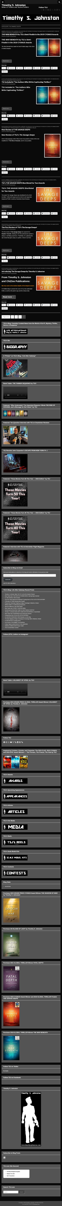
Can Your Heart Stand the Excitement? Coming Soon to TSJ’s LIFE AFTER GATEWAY (25, 599)
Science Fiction (10, 31)
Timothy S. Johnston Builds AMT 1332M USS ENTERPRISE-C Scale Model (22, 611)
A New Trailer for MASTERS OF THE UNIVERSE (16, 624)
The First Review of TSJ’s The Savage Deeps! (19, 227)
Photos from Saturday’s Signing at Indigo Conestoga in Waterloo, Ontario (22, 603)
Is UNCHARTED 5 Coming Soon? (13, 620)
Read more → (6, 61)
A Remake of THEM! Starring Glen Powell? (15, 601)
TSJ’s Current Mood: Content (11, 627)
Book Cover (8, 268)
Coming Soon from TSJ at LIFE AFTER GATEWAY (16, 615)
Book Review (8, 78)
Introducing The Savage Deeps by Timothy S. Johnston (23, 271)
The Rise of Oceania (32, 31)
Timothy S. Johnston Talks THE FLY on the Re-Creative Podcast (20, 594)
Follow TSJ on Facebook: (12, 1077)
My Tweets (5, 1070)
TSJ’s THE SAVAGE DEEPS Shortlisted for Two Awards (23, 183)
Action (3, 78)
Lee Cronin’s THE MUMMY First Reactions (15, 622)
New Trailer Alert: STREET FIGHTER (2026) (15, 608)
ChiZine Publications (13, 224)
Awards (3, 31)
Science (10, 126)
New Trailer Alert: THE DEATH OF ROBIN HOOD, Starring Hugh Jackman (22, 596)
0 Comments (13, 36)
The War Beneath (50, 31)
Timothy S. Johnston (14, 5)
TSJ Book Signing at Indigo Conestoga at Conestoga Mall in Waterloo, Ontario (23, 618)
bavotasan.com (36, 1204)
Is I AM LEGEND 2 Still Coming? (12, 597)
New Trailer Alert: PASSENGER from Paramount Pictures (18, 613)
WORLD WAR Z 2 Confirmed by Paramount (15, 604)
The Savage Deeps (41, 31)
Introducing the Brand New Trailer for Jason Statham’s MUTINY (19, 610)
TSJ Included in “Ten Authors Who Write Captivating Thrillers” (26, 82)
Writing (19, 80)
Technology (20, 78)
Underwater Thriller (17, 32)
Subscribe (7, 579)
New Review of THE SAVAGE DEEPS (16, 130)
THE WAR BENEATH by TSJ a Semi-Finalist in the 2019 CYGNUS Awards (30, 34)
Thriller (57, 31)
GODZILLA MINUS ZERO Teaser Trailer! (14, 625)
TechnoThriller (23, 31)
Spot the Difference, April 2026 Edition (14, 606)
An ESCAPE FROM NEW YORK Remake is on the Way (18, 617)
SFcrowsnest (9, 138)
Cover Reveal (15, 268)
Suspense (16, 31)
